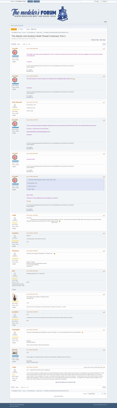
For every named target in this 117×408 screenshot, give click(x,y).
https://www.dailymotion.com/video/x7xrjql (65, 382)
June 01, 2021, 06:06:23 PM (32, 48)
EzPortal (61, 396)
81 (29, 44)
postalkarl (15, 233)
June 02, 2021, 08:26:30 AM (32, 250)
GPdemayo (15, 251)
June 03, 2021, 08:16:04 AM (32, 349)
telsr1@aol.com (29, 71)
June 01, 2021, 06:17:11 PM (32, 102)
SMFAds (11, 406)
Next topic (102, 39)
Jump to (85, 393)
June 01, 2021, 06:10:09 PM (32, 76)
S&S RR (14, 349)
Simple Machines (20, 404)
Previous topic (95, 39)
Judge (14, 367)
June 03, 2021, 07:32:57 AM (32, 329)
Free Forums (16, 406)
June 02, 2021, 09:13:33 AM (32, 270)
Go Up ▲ (105, 404)
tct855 (14, 215)
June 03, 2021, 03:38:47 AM (32, 311)
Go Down (13, 44)
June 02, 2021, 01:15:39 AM (32, 233)
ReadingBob (16, 329)
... (28, 44)
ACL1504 (15, 48)
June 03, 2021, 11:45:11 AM (32, 367)
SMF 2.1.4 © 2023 (13, 404)
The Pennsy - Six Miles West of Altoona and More (37, 128)
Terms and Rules (99, 404)
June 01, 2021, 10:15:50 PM (32, 215)
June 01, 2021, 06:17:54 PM (32, 119)
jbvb (13, 271)
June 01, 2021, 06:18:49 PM (32, 153)
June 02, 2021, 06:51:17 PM (32, 294)
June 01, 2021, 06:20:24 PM (32, 176)
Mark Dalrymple (17, 102)
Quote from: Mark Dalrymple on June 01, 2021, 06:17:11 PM (42, 179)
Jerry (13, 294)
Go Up (12, 387)
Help (94, 404)
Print (104, 44)
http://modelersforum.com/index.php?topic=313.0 (38, 131)
